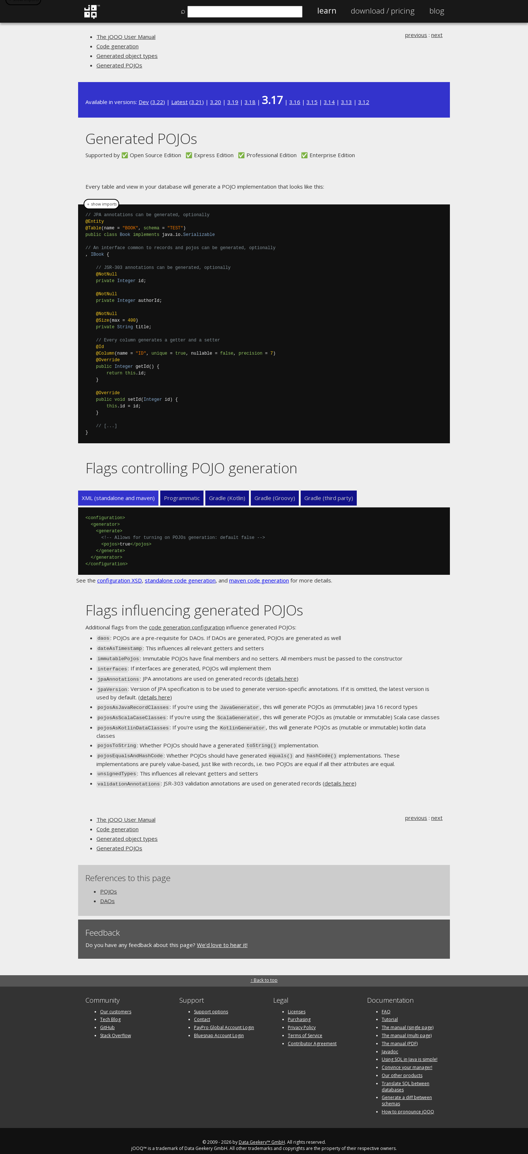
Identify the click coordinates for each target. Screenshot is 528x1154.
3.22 (157, 102)
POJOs (108, 882)
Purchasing (299, 1010)
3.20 (215, 102)
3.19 (232, 102)
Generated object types (127, 55)
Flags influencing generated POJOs (194, 609)
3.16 (294, 102)
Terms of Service (305, 1026)
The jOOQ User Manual (125, 36)
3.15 (312, 102)
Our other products (402, 1066)
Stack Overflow (115, 1026)
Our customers (115, 1002)
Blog (436, 10)
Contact (202, 1010)
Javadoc (390, 1042)
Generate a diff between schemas (407, 1091)
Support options (211, 1002)
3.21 (196, 102)
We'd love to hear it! (222, 935)
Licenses (296, 1002)
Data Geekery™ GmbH (262, 1133)
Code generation (117, 46)
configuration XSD (119, 580)
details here (282, 676)
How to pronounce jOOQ (408, 1102)
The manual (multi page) (407, 1026)
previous (416, 34)
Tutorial (390, 1010)
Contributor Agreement (312, 1034)
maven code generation (259, 580)
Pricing (383, 10)
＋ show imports (101, 204)
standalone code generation (180, 580)
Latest (179, 102)
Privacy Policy (302, 1019)
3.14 (329, 102)
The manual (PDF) (400, 1034)
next (437, 34)
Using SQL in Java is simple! (409, 1050)
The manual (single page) (407, 1019)
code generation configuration (187, 627)
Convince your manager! (407, 1058)
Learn (326, 10)
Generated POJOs (119, 65)
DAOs (107, 891)
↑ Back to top (264, 971)
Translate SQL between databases (405, 1077)
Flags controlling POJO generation (191, 467)
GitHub (107, 1019)
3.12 (363, 102)
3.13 (346, 102)
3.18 (250, 102)
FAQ (386, 1002)
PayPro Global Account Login (224, 1019)
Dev (144, 102)
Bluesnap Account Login (219, 1026)
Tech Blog (110, 1010)
